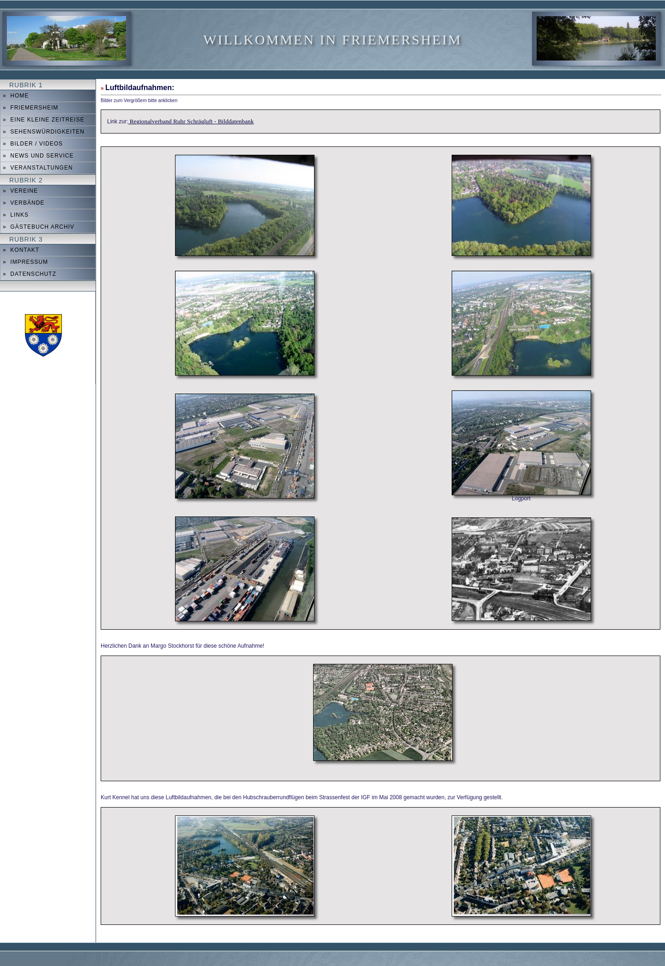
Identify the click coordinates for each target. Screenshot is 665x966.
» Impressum (25, 262)
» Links (16, 215)
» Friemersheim (30, 107)
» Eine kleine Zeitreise (44, 119)
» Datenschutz (29, 274)
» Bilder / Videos (33, 143)
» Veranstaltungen (38, 167)
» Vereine (20, 191)
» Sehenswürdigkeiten (44, 131)
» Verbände (23, 203)
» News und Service (38, 155)
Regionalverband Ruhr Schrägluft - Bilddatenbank (191, 121)
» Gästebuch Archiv (38, 227)
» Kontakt (21, 250)
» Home (16, 95)
